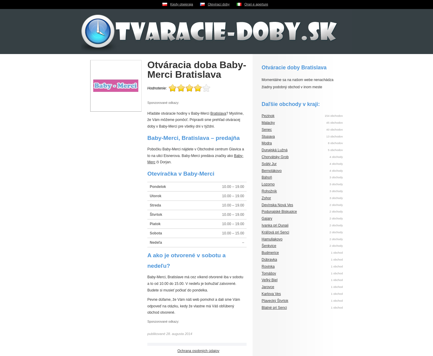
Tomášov (269, 273)
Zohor (266, 198)
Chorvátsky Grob (275, 157)
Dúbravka (269, 260)
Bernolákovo (272, 171)
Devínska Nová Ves (277, 205)
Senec (267, 130)
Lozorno (268, 184)
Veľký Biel (270, 280)
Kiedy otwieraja (181, 4)
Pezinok (268, 116)
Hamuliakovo (272, 239)
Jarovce (268, 287)
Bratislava (218, 113)
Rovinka (268, 266)
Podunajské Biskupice (279, 212)
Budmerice (270, 253)
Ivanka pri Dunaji (275, 225)
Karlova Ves (271, 294)
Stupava (268, 136)
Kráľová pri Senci (275, 232)
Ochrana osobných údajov (198, 351)
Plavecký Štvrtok (275, 301)
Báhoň (267, 177)
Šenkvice (269, 246)
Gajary (267, 218)
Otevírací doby (219, 4)
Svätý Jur (269, 164)
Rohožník (269, 191)
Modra (267, 143)
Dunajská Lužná (274, 150)
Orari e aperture (256, 4)
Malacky (268, 123)
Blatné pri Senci (274, 308)
